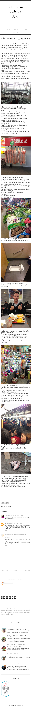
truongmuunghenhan (9, 534)
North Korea (15, 612)
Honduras (16, 610)
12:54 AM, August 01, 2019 (20, 534)
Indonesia (22, 610)
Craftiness (23, 608)
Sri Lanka (6, 614)
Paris (18, 612)
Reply (6, 520)
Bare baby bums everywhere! (16, 644)
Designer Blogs (19, 705)
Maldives (28, 610)
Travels (10, 614)
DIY (26, 608)
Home (15, 26)
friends (6, 610)
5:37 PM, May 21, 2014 (16, 523)
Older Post (4, 570)
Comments (5, 585)
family (2, 610)
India (19, 610)
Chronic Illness (14, 609)
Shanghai (8, 506)
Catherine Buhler (15, 9)
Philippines (21, 612)
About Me (7, 29)
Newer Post (26, 570)
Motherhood (7, 612)
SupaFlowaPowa (8, 515)
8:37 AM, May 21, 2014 (18, 515)
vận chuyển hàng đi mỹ (24, 539)
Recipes (16, 29)
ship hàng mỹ (16, 541)
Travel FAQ (15, 32)
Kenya (25, 610)
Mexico (2, 612)
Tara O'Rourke (8, 523)
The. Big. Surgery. (13, 653)
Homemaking (11, 610)
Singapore (2, 614)
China (8, 609)
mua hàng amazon (25, 542)
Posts (3, 582)
